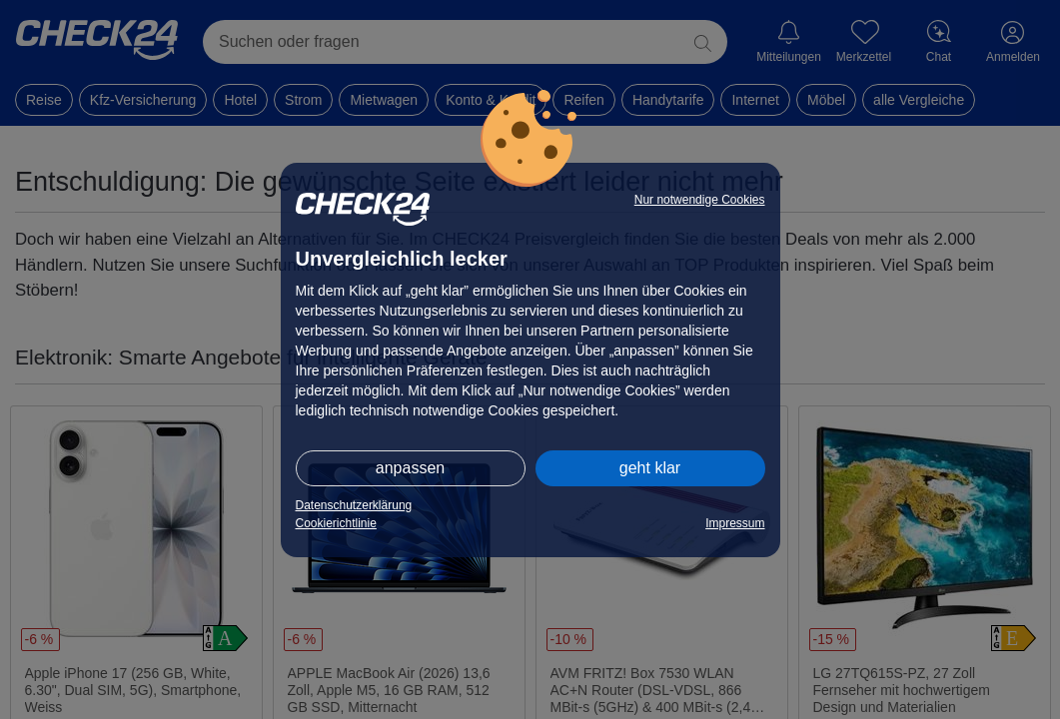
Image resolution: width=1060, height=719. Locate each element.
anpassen (410, 467)
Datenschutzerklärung (354, 505)
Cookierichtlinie (336, 523)
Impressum (734, 523)
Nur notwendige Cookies (699, 200)
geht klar (649, 467)
